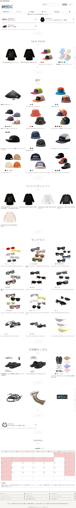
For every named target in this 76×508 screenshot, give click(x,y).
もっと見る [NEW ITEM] (38, 72)
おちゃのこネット (36, 507)
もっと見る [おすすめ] (38, 415)
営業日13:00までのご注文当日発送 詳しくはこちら (38, 14)
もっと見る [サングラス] (38, 341)
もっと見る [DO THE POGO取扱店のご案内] (38, 432)
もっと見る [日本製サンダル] (38, 382)
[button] (69, 12)
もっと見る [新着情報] (38, 33)
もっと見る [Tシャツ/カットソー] (38, 231)
